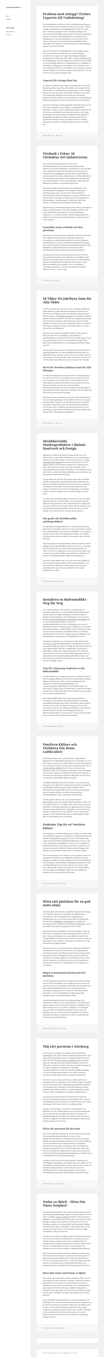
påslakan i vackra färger (64, 921)
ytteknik (59, 173)
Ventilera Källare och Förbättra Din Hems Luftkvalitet (60, 748)
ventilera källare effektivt (52, 768)
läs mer (57, 65)
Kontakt (8, 19)
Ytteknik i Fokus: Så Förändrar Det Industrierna (65, 155)
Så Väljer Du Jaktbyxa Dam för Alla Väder (67, 300)
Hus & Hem (9, 31)
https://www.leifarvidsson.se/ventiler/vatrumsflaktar (67, 619)
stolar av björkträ (62, 1217)
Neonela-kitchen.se (13, 7)
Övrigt (8, 34)
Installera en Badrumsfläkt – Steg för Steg (66, 601)
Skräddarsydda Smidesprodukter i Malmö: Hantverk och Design (64, 444)
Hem (7, 16)
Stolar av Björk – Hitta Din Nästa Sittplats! (64, 1203)
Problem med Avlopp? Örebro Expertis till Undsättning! (67, 16)
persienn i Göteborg (68, 1060)
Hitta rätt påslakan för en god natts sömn (66, 903)
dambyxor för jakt (65, 316)
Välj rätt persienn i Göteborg (66, 1046)
